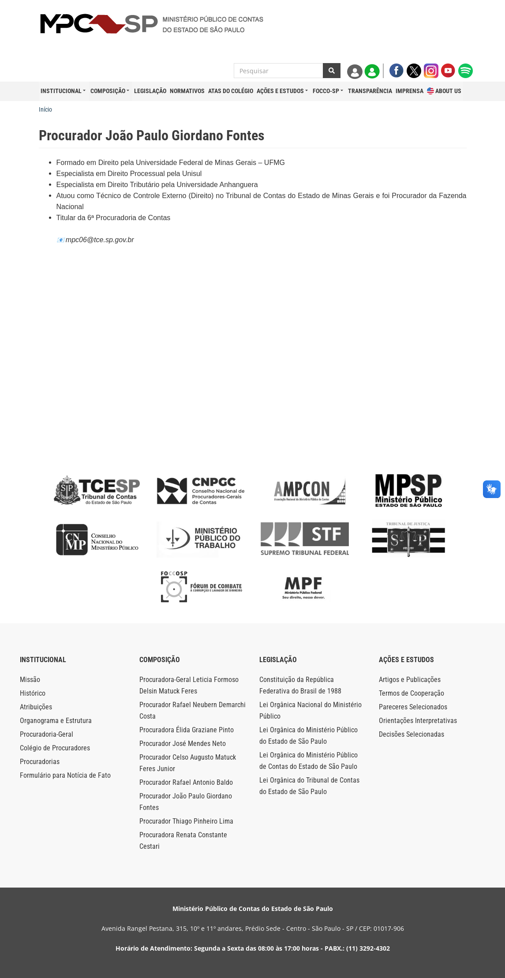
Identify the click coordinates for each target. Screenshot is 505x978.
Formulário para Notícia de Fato (65, 775)
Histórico (32, 693)
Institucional (61, 90)
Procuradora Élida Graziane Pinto (186, 730)
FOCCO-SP (326, 90)
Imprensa (409, 90)
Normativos (187, 90)
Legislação (150, 90)
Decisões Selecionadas (411, 734)
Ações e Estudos (280, 90)
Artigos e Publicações (410, 679)
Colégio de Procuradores (55, 748)
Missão (30, 679)
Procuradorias (40, 761)
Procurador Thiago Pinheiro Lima (186, 821)
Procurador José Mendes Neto (182, 743)
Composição (107, 90)
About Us (444, 91)
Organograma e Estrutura (56, 720)
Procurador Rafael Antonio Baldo (186, 782)
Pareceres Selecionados (413, 707)
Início (45, 109)
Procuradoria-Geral (46, 734)
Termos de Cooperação (411, 693)
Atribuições (36, 707)
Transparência (370, 90)
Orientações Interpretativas (418, 720)
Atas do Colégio (230, 90)
